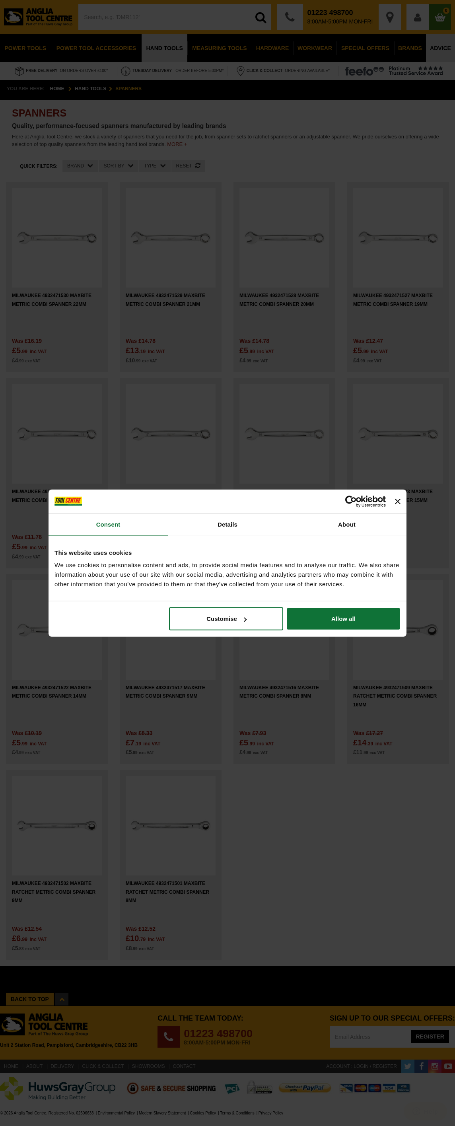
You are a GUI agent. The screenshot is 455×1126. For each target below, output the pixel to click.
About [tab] (347, 524)
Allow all (343, 618)
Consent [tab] (108, 524)
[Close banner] (398, 501)
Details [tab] (227, 524)
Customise (226, 618)
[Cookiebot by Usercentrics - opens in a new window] (351, 501)
